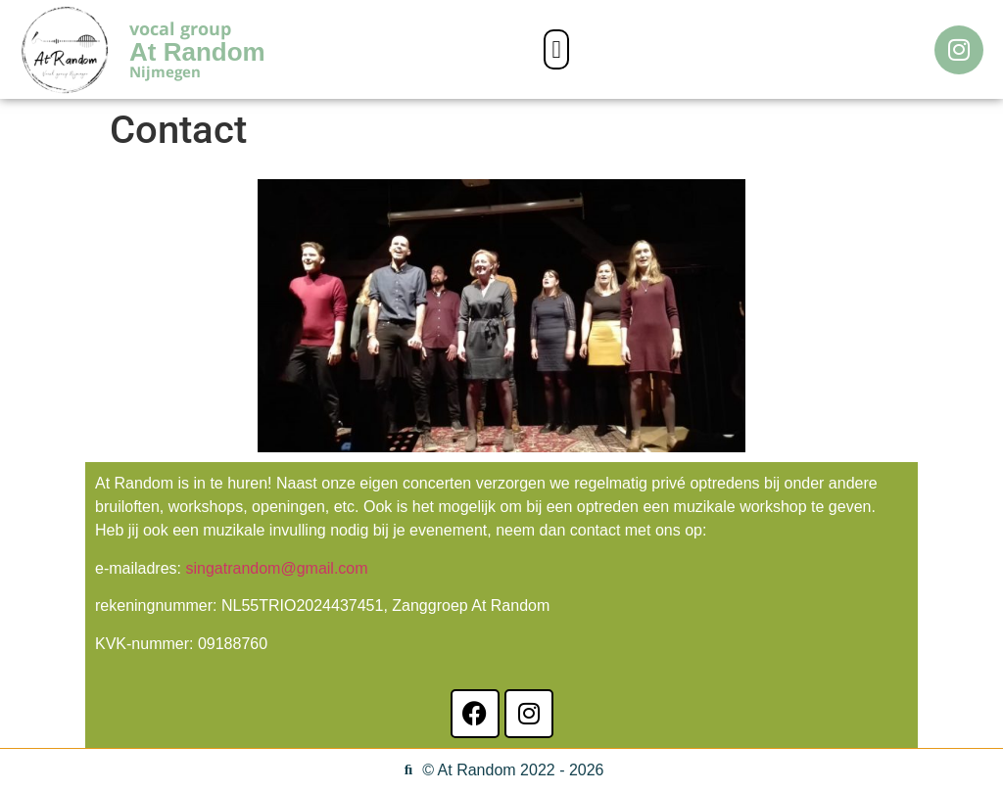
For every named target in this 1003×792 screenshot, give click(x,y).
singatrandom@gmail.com (276, 568)
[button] (556, 49)
